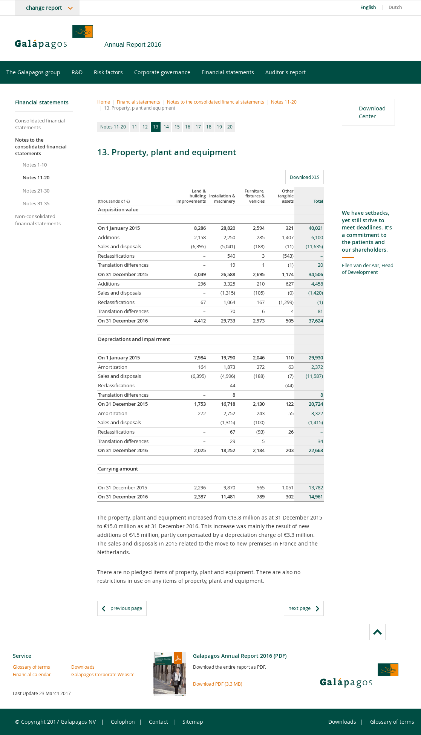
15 (177, 127)
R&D (82, 72)
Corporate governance (167, 72)
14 (166, 127)
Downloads (83, 667)
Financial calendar (27, 674)
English (368, 8)
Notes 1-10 (35, 164)
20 (230, 127)
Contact (158, 721)
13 (155, 127)
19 (219, 127)
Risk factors (113, 72)
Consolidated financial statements (40, 124)
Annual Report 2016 (132, 44)
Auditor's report (290, 72)
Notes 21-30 (36, 190)
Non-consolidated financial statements (38, 219)
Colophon (123, 721)
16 (187, 127)
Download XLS (302, 177)
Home (103, 102)
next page (299, 608)
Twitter (374, 39)
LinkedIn (398, 39)
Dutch (395, 8)
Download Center (372, 112)
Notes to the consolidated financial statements (41, 146)
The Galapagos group (38, 72)
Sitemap (192, 721)
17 (198, 127)
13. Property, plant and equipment (139, 108)
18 (208, 127)
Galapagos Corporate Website (85, 674)
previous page (126, 608)
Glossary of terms (27, 667)
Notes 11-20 (36, 177)
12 (145, 127)
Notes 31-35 (36, 203)
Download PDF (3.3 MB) (217, 684)
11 (134, 127)
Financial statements (233, 72)
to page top (377, 632)
